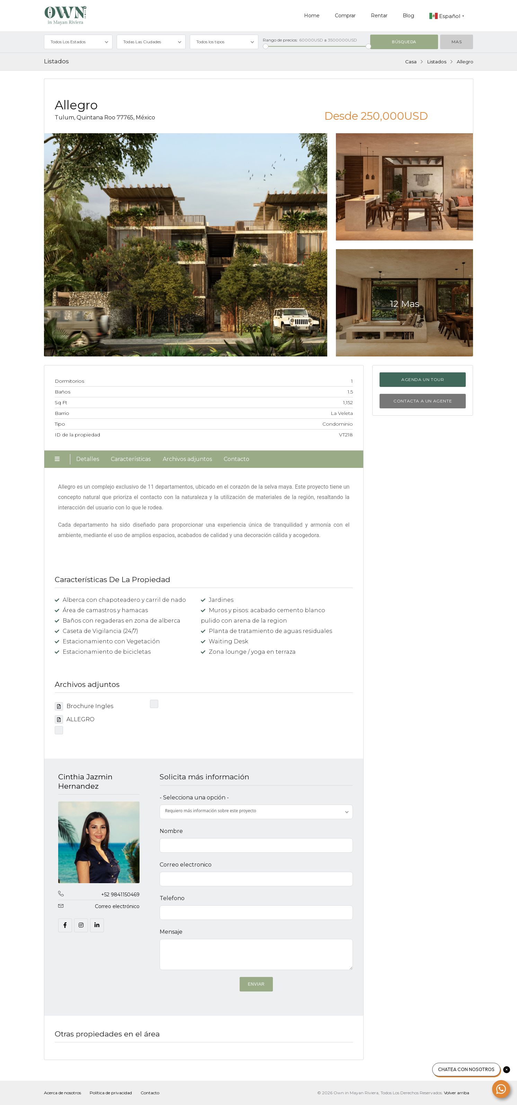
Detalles (87, 459)
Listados (436, 61)
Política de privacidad (111, 1092)
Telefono (172, 898)
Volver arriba (456, 1092)
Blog (408, 15)
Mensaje (171, 932)
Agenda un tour (422, 379)
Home (312, 15)
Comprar (345, 15)
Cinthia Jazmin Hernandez (85, 781)
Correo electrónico (117, 906)
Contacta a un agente (422, 401)
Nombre (171, 831)
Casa (411, 61)
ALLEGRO (75, 719)
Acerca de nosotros (62, 1092)
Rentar (379, 15)
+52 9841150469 (120, 894)
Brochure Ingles (84, 706)
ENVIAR (256, 984)
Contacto (236, 459)
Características (131, 459)
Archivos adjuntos (187, 459)
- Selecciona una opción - (194, 797)
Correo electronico (186, 864)
